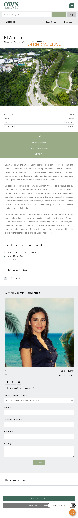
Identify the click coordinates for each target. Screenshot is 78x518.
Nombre (8, 407)
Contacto (39, 154)
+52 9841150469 (67, 371)
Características (39, 142)
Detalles (39, 136)
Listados (57, 22)
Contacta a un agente (39, 506)
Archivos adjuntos (39, 148)
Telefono (8, 431)
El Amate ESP (13, 278)
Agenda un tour (39, 498)
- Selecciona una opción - (16, 395)
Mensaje (8, 443)
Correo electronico (13, 419)
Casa (48, 22)
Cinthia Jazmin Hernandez (22, 292)
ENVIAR (39, 462)
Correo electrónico (66, 375)
